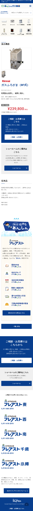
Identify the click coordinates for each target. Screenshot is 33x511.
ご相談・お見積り (16, 137)
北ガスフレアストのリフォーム (17, 491)
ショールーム (19, 168)
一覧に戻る (16, 326)
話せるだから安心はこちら (16, 313)
